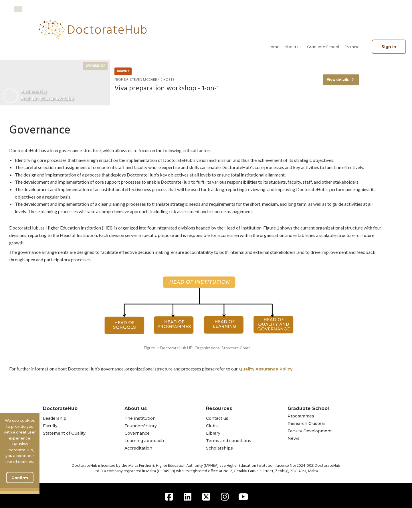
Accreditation (138, 448)
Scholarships (219, 448)
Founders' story (140, 425)
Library (213, 433)
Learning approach (144, 440)
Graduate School (323, 46)
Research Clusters (307, 423)
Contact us (217, 418)
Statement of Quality (64, 433)
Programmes (301, 416)
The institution (140, 418)
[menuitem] (273, 47)
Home (273, 46)
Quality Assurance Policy (265, 369)
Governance (137, 433)
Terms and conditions (228, 440)
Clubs (212, 425)
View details (340, 80)
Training (352, 46)
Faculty (50, 425)
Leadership (54, 418)
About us (293, 46)
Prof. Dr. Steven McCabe (47, 98)
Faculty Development (310, 431)
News (294, 438)
